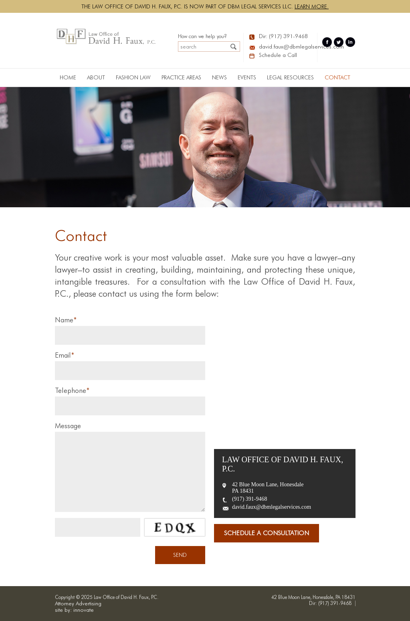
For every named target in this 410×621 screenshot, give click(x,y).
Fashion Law (133, 77)
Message (68, 425)
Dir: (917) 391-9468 (283, 36)
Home (68, 77)
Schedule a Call (278, 55)
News (219, 77)
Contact (337, 77)
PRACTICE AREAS (181, 77)
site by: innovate (74, 610)
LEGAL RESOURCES (290, 77)
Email (64, 355)
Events (247, 77)
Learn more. (312, 6)
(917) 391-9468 (249, 499)
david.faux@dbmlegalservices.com (286, 46)
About (96, 77)
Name (66, 320)
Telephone (72, 390)
